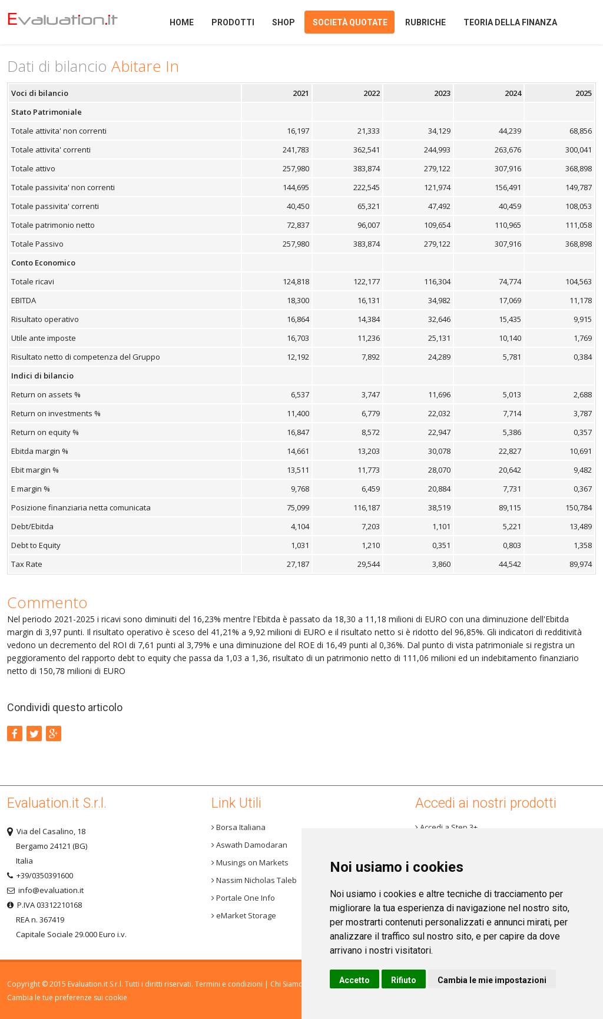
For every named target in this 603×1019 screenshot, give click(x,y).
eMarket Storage (243, 915)
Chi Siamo (286, 984)
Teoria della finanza (510, 22)
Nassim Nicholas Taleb (254, 880)
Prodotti (232, 22)
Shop (283, 22)
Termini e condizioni (229, 984)
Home (72, 22)
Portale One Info (243, 897)
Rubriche (425, 22)
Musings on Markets (250, 862)
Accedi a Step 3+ (446, 827)
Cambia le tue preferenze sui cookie (67, 998)
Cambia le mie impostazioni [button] (492, 980)
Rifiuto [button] (403, 980)
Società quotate (350, 22)
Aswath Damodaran (249, 844)
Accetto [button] (354, 980)
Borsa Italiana (238, 827)
